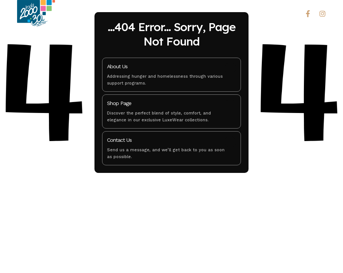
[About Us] (230, 68)
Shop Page (119, 103)
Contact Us (119, 140)
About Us (117, 66)
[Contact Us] (230, 141)
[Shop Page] (230, 105)
